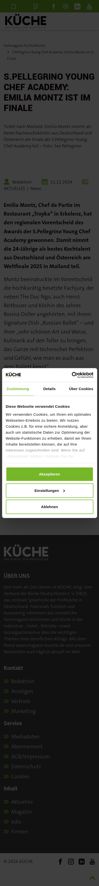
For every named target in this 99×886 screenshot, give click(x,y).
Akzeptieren (49, 474)
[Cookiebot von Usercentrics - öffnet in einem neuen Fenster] (71, 375)
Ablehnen (49, 507)
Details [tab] (49, 389)
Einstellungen (49, 490)
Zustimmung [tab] (17, 389)
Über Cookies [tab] (81, 389)
